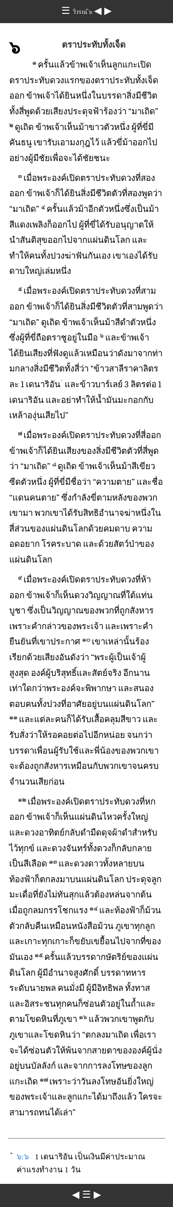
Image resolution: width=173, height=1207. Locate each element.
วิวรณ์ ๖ (83, 12)
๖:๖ (23, 1156)
